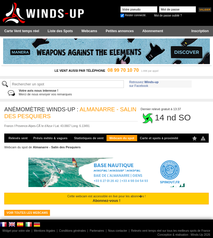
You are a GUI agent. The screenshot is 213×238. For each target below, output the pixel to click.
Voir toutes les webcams (27, 212)
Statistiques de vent (89, 138)
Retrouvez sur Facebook (143, 83)
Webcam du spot (121, 138)
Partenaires (97, 230)
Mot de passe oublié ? (168, 15)
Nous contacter (117, 230)
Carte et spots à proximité (159, 138)
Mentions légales (44, 230)
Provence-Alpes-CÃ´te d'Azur (33, 126)
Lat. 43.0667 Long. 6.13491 (72, 126)
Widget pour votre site (16, 230)
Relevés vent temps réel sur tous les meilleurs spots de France (170, 230)
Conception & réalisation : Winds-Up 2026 (183, 234)
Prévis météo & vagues (50, 138)
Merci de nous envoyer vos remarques (45, 92)
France (8, 126)
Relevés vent (18, 138)
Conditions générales (72, 230)
